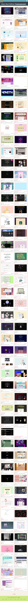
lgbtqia (9, 122)
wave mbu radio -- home (18, 342)
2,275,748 (12, 191)
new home (2, 342)
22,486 (26, 507)
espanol (19, 379)
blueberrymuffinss (17, 86)
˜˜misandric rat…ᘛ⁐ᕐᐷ (4, 576)
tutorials (10, 157)
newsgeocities (3, 273)
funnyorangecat (17, 51)
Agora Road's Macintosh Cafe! (5, 190)
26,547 (12, 460)
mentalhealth (19, 40)
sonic (2, 461)
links (3, 379)
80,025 (26, 390)
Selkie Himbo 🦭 (3, 307)
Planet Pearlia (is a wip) (18, 190)
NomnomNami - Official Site (18, 15)
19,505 (26, 495)
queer (23, 122)
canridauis (16, 472)
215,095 (12, 273)
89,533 (12, 425)
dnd (24, 40)
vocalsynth (5, 262)
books (22, 122)
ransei (2, 16)
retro (11, 17)
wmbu (16, 343)
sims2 (12, 52)
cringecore (22, 578)
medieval (24, 461)
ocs (7, 204)
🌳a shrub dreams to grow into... (5, 494)
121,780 (25, 156)
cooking (4, 309)
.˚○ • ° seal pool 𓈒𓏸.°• (4, 38)
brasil (16, 496)
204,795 (12, 589)
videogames (9, 17)
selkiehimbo (2, 308)
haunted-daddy (17, 542)
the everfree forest (3, 529)
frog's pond (16, 459)
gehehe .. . (16, 401)
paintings (18, 262)
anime (22, 204)
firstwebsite (19, 578)
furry (8, 391)
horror (2, 110)
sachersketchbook (17, 156)
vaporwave (4, 192)
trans (9, 75)
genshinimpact (3, 566)
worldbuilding (3, 239)
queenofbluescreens (3, 121)
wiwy (15, 507)
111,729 (12, 343)
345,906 (12, 51)
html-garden (3, 320)
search (10, 274)
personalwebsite (6, 122)
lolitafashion (3, 40)
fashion (21, 531)
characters (21, 414)
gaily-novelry (16, 121)
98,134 (26, 425)
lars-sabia (16, 495)
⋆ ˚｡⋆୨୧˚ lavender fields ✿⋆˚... (19, 97)
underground (18, 344)
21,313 (26, 542)
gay (21, 274)
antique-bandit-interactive (18, 437)
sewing (23, 110)
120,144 (12, 355)
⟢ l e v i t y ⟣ (16, 354)
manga (21, 461)
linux (2, 17)
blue (4, 157)
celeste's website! (17, 471)
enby (7, 578)
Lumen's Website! (17, 389)
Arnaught (2, 588)
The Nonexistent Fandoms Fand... (6, 284)
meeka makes (16, 424)
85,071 (26, 320)
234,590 (12, 98)
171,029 (25, 168)
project (19, 414)
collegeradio (24, 344)
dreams (7, 496)
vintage (7, 87)
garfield (24, 52)
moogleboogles (3, 238)
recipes (20, 75)
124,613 (25, 203)
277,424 (25, 39)
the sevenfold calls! (4, 354)
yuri (20, 17)
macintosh (9, 192)
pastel (23, 192)
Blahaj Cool (16, 553)
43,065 (26, 355)
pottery (17, 426)
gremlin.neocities (17, 73)
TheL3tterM (16, 237)
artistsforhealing (17, 589)
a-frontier (2, 542)
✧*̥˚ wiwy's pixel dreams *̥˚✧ (19, 506)
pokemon (16, 578)
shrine (5, 87)
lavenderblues (16, 98)
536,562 (25, 343)
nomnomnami (17, 16)
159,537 (25, 121)
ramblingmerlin (16, 577)
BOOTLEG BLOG (17, 38)
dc (5, 461)
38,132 (26, 589)
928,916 (12, 86)
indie (20, 344)
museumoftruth (26, 227)
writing (18, 122)
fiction (18, 239)
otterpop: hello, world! (4, 506)
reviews (10, 52)
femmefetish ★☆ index (18, 272)
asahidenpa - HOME (4, 167)
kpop (15, 531)
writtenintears (16, 227)
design (16, 122)
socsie (2, 390)
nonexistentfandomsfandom (4, 285)
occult (21, 543)
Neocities (8, 597)
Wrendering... (3, 73)
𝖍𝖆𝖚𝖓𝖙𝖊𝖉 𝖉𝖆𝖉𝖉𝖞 (16, 541)
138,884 (25, 86)
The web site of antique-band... (19, 436)
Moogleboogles (3, 237)
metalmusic (7, 157)
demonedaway (17, 203)
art (2, 75)
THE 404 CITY (3, 97)
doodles (10, 227)
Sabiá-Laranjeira (17, 494)
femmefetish (16, 273)
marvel (4, 461)
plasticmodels (7, 40)
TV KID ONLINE (3, 377)
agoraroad (2, 191)
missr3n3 (2, 203)
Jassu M (2, 155)
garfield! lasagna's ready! (18, 50)
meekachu (16, 425)
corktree (16, 168)
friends (3, 426)
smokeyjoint (16, 133)
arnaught (2, 589)
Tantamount (20, 4)
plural (19, 192)
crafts (16, 262)
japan (6, 17)
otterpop (2, 507)
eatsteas (2, 51)
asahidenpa (3, 168)
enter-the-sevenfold (3, 355)
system (5, 110)
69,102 (12, 390)
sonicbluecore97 (3, 460)
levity (16, 355)
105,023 (12, 320)
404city (2, 98)
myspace (5, 274)
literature (20, 122)
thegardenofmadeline (4, 86)
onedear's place (3, 553)
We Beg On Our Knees (18, 588)
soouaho (2, 132)
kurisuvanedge (16, 285)
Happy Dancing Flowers (18, 132)
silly (15, 52)
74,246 (26, 273)
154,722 (12, 203)
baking (7, 309)
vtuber (7, 262)
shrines (5, 52)
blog (5, 40)
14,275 (12, 577)
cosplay (6, 309)
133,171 (12, 308)
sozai (20, 508)
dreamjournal (7, 52)
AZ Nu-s (2, 436)
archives (18, 75)
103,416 (12, 121)
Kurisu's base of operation (18, 284)
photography (9, 87)
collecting (19, 461)
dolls (18, 110)
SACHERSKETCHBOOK (18, 155)
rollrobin (2, 425)
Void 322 (16, 377)
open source (12, 597)
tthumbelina (16, 308)
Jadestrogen (3, 120)
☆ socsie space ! (3, 389)
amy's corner (16, 307)
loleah (16, 320)
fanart (9, 309)
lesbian (9, 578)
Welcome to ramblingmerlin (18, 576)
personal (3, 52)
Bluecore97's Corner (4, 459)
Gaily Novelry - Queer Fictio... (19, 120)
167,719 (25, 285)
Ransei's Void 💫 (3, 15)
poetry (22, 356)
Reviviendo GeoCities (4, 272)
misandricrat (3, 577)
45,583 (12, 542)
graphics (6, 75)
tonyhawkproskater (19, 52)
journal (8, 75)
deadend (23, 227)
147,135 (25, 191)
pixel (19, 508)
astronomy (4, 17)
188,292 (25, 51)
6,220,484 (25, 16)
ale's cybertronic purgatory (4, 50)
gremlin (16, 75)
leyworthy (2, 343)
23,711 (12, 472)
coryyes (2, 471)
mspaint (3, 227)
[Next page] (14, 594)
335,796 (12, 16)
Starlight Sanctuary (3, 424)
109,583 (12, 168)
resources (3, 344)
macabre (23, 543)
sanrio (2, 157)
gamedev (11, 122)
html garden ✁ (3, 319)
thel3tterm (16, 238)
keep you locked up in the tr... (19, 167)
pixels (16, 508)
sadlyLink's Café (3, 249)
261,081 (25, 238)
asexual (16, 17)
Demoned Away (17, 202)
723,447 (12, 285)
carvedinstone (20, 227)
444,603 (12, 39)
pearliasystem (17, 191)
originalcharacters (11, 356)
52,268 (12, 507)
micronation (8, 274)
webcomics (21, 239)
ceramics (24, 426)
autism (25, 578)
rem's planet (16, 85)
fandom (18, 543)
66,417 (12, 437)
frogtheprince (16, 460)
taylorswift (9, 379)
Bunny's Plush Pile (17, 249)
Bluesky (19, 597)
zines (2, 87)
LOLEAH (16, 319)
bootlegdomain (16, 39)
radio (22, 344)
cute (5, 157)
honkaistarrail (6, 566)
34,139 (26, 577)
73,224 (26, 437)
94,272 (26, 308)
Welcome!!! (16, 529)
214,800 (12, 156)
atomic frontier (3, 541)
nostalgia (7, 192)
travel (18, 356)
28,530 (26, 460)
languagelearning (11, 566)
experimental (10, 531)
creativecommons (7, 531)
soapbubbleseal (3, 39)
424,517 (25, 133)
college (18, 566)
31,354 (12, 495)
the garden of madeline (4, 85)
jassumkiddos (3, 156)
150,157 (12, 238)
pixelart (3, 578)
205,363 (12, 133)
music (7, 110)
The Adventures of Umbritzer (5, 401)
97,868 (26, 98)
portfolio (21, 426)
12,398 (26, 472)
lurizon (16, 390)
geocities (3, 274)
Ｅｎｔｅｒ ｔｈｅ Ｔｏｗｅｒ (6, 202)
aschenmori (2, 495)
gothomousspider (3, 437)
